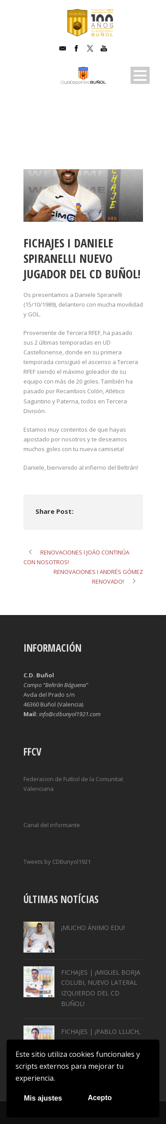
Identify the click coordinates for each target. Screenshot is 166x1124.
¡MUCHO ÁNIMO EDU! (93, 927)
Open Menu (140, 75)
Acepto (100, 1097)
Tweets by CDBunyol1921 (57, 862)
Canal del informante (51, 825)
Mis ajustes (43, 1098)
